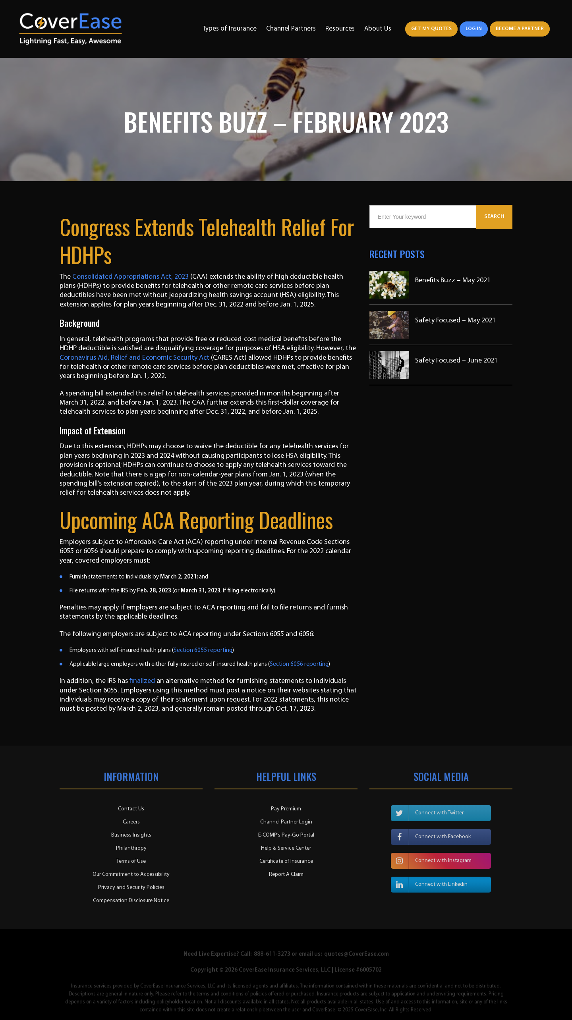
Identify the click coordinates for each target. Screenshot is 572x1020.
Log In (474, 28)
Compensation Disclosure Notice (131, 903)
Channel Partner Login (286, 824)
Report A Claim (286, 877)
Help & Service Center (286, 851)
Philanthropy (131, 851)
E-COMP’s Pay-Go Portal (286, 838)
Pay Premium (286, 811)
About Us (377, 28)
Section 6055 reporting (203, 651)
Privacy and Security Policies (131, 890)
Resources (340, 28)
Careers (131, 824)
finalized (142, 681)
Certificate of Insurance (286, 864)
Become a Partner (520, 28)
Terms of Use (131, 864)
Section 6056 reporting (299, 664)
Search (494, 217)
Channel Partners (291, 28)
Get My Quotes (431, 28)
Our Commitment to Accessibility (131, 877)
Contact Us (131, 811)
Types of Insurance (230, 28)
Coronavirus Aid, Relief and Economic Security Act (134, 358)
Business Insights (131, 838)
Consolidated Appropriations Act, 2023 (130, 277)
